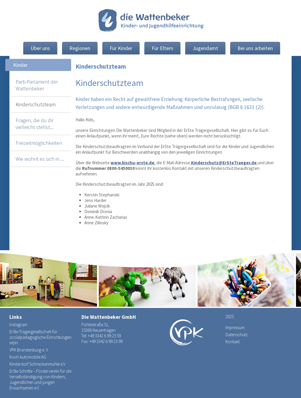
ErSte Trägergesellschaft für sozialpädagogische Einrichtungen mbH (40, 337)
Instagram (18, 324)
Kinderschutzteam (36, 104)
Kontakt (232, 341)
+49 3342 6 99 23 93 (104, 336)
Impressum (235, 327)
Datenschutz (236, 334)
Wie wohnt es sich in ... (40, 158)
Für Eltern (162, 48)
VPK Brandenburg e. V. (29, 350)
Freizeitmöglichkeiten (39, 143)
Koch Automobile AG (27, 357)
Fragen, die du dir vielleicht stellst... (34, 123)
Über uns (40, 48)
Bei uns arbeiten (255, 48)
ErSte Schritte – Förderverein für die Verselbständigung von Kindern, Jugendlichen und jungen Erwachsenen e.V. (40, 379)
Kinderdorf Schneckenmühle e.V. (37, 364)
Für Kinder (121, 48)
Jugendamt (205, 48)
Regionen (79, 48)
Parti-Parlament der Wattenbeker (37, 85)
